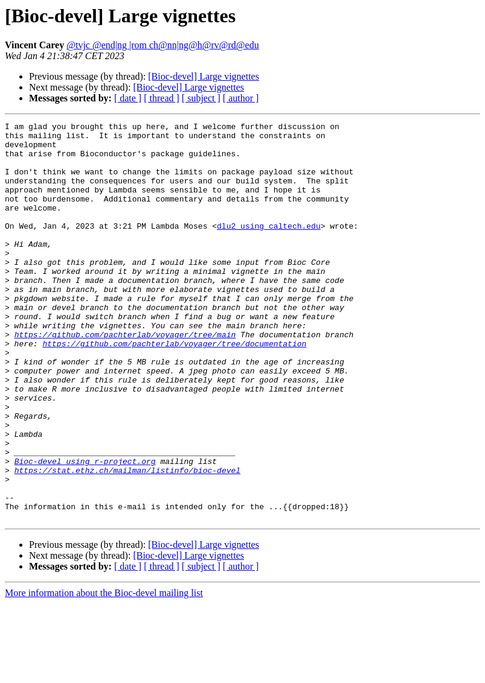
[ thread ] (161, 98)
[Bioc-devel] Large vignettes (203, 76)
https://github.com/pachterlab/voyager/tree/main (125, 377)
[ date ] (127, 98)
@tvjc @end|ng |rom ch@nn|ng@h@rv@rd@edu (162, 45)
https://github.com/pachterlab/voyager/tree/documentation (174, 388)
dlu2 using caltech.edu (269, 247)
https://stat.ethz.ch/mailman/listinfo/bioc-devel (127, 540)
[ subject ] (201, 98)
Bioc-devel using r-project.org (85, 529)
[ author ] (241, 98)
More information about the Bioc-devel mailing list (104, 672)
